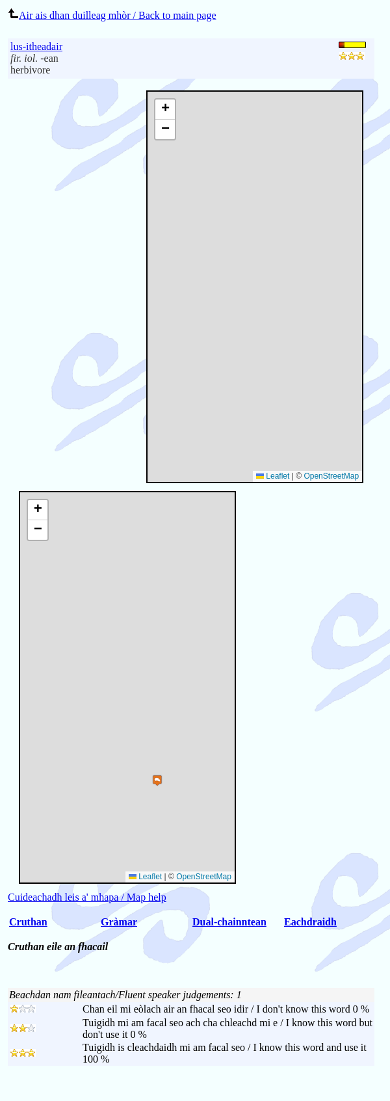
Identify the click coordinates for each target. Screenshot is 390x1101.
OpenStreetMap (331, 476)
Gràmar (119, 921)
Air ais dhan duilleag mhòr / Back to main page (112, 15)
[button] (165, 109)
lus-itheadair (36, 46)
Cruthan (28, 921)
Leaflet (272, 476)
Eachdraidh (310, 921)
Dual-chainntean (229, 921)
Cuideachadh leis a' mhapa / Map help (87, 897)
